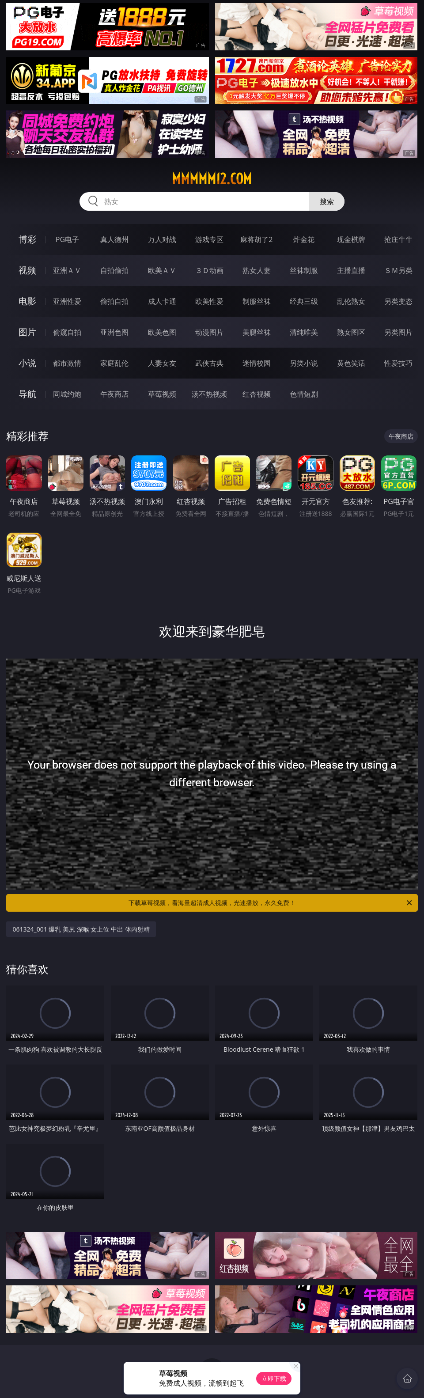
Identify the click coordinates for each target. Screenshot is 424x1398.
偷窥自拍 (67, 332)
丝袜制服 (304, 270)
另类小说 (304, 363)
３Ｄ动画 (209, 270)
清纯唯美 (304, 332)
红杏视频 (256, 394)
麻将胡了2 (256, 239)
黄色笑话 (351, 363)
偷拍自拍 (114, 301)
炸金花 (303, 239)
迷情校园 (256, 363)
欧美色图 (162, 332)
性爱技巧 (398, 363)
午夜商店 (114, 394)
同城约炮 (67, 394)
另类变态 (398, 301)
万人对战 (162, 239)
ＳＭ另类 (398, 270)
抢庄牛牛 (398, 239)
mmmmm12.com (212, 179)
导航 (27, 394)
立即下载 (273, 1378)
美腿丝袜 (256, 332)
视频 (27, 270)
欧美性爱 (209, 301)
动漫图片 (209, 332)
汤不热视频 (209, 394)
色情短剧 (304, 394)
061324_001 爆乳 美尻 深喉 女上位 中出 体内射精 (80, 929)
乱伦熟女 (351, 301)
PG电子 (67, 239)
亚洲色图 (114, 332)
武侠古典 (209, 363)
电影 (27, 301)
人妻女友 (162, 363)
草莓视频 (162, 394)
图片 (27, 332)
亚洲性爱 (67, 301)
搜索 (327, 201)
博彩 (27, 239)
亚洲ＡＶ (67, 270)
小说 (27, 363)
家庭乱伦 (114, 363)
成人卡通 (162, 301)
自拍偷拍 (114, 270)
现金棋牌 (351, 239)
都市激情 (67, 363)
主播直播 (351, 270)
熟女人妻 (256, 270)
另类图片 (398, 332)
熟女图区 (351, 332)
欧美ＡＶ (162, 270)
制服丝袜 (256, 301)
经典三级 (304, 301)
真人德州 (114, 239)
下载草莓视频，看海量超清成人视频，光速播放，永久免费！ (271, 903)
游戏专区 (209, 239)
